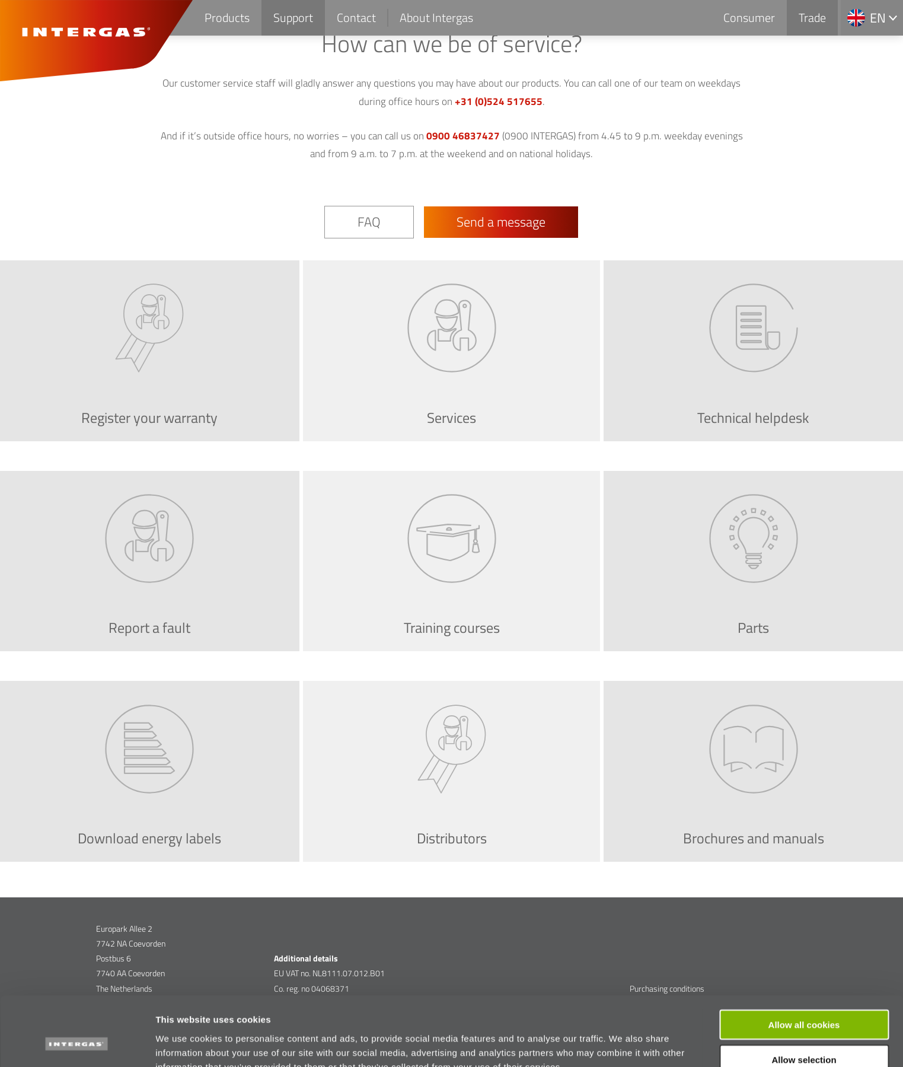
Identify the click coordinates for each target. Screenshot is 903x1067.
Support (293, 17)
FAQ (369, 222)
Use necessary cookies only (804, 1033)
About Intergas (436, 17)
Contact (356, 17)
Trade (812, 17)
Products (227, 17)
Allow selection (803, 998)
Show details (622, 1044)
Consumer (749, 17)
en (878, 18)
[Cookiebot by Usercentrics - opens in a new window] (77, 1044)
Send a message (501, 222)
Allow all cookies (804, 963)
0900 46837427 (463, 136)
